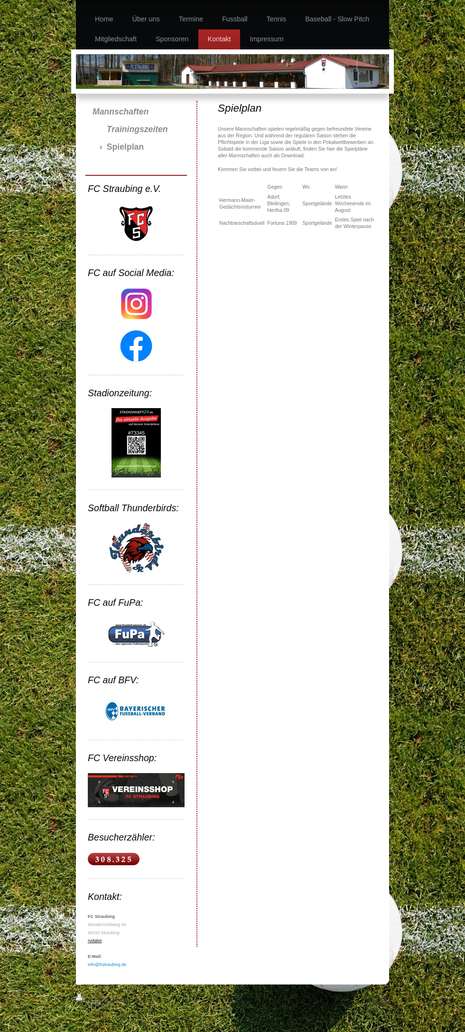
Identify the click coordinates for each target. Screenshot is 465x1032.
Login (384, 996)
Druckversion (94, 999)
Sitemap (122, 999)
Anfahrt (95, 940)
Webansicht (378, 1002)
